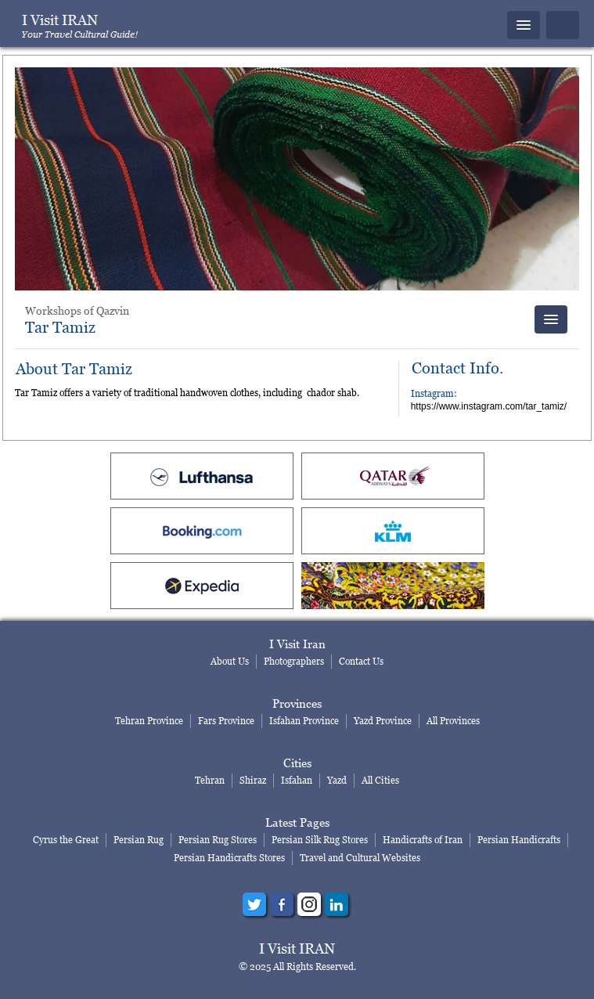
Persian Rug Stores (217, 840)
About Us (230, 661)
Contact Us (361, 661)
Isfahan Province (304, 721)
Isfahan (296, 780)
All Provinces (453, 721)
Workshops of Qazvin (77, 310)
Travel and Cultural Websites (360, 858)
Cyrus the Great (66, 840)
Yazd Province (383, 721)
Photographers (294, 661)
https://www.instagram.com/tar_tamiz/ (489, 406)
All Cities (380, 780)
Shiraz (252, 780)
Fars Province (226, 721)
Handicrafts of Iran (423, 840)
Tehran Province (149, 721)
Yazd (337, 780)
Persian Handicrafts (518, 840)
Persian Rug (138, 840)
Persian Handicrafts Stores (229, 858)
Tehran (210, 780)
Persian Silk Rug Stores (320, 840)
